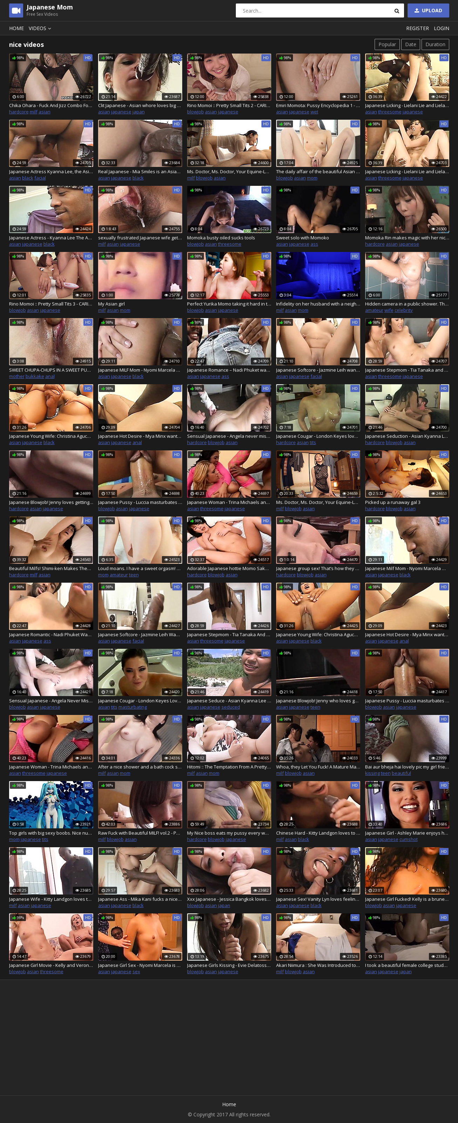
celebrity (404, 310)
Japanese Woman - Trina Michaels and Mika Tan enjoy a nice (51, 767)
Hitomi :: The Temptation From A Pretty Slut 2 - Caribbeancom (229, 767)
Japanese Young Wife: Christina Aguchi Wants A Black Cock (318, 634)
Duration (435, 44)
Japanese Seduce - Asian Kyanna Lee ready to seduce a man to (229, 700)
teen (134, 574)
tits (313, 442)
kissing (372, 773)
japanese (121, 111)
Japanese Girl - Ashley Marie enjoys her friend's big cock (407, 833)
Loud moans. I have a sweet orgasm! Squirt (140, 568)
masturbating (132, 707)
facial (40, 178)
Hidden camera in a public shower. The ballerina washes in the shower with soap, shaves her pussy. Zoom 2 (407, 304)
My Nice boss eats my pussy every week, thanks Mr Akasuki (229, 833)
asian (44, 111)
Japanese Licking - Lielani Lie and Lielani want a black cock (407, 105)
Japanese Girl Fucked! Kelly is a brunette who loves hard (407, 899)
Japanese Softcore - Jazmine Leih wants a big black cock (318, 370)
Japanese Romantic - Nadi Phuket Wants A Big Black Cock (51, 634)
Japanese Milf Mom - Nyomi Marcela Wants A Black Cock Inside (407, 568)
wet (314, 111)
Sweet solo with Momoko (302, 237)
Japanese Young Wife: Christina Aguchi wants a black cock (51, 436)
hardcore (19, 111)
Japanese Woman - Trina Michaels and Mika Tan (229, 502)
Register (417, 28)
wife (389, 310)
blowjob (195, 111)
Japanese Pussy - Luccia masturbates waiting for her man (140, 502)
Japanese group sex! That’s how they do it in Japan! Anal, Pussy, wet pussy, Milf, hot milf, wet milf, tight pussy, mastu (318, 568)
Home (16, 28)
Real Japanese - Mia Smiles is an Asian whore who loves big (140, 171)
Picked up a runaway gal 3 (393, 502)
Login (441, 28)
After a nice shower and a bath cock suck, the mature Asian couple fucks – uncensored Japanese (140, 767)
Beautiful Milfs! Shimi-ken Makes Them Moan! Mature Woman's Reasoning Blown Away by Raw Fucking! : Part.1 (51, 568)
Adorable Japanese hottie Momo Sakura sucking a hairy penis (229, 568)
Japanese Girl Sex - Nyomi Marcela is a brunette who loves (140, 965)
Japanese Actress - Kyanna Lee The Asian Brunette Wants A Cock (51, 237)
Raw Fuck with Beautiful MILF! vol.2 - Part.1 (140, 833)
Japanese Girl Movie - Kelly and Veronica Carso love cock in (51, 965)
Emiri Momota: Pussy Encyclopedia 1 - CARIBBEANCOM (318, 105)
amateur (374, 310)
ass (314, 244)
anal (50, 376)
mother (17, 376)
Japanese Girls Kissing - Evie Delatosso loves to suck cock (229, 965)
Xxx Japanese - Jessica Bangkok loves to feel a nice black (229, 899)
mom (312, 178)
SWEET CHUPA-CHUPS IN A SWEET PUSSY (51, 370)
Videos (41, 28)
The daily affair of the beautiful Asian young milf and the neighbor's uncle (318, 171)
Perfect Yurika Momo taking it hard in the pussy (229, 304)
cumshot (408, 839)
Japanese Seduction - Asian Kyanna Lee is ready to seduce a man (407, 436)
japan (138, 111)
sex (136, 971)
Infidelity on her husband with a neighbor (318, 304)
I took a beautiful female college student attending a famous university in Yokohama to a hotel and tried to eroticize (407, 965)
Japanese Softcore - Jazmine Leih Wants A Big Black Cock (140, 634)
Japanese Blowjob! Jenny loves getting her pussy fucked (51, 502)
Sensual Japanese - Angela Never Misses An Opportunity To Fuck (51, 700)
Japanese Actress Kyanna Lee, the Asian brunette (51, 171)
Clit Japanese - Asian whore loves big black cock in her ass (140, 105)
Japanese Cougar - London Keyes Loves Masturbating (140, 700)
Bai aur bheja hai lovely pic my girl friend (407, 767)
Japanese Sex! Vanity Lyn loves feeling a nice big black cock (318, 899)
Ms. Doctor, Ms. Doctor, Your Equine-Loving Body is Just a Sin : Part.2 (229, 171)
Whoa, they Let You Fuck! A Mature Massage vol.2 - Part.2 (318, 767)
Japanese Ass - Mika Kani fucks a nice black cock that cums (140, 899)
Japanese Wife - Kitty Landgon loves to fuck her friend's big (51, 899)
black (27, 178)
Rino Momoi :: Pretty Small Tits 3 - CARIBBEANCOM (51, 304)
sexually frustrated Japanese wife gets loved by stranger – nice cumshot (140, 237)
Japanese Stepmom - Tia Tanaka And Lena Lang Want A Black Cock (229, 634)
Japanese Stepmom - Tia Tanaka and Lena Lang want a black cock (407, 370)
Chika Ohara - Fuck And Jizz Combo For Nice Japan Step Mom (51, 105)
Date (410, 44)
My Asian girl (111, 304)
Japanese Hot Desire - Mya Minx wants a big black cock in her (140, 436)
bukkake (35, 376)
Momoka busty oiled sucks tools (221, 237)
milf (33, 111)
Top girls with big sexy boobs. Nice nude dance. (51, 833)
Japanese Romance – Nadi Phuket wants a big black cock (229, 370)
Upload (427, 10)
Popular (387, 44)
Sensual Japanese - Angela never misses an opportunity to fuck (229, 436)
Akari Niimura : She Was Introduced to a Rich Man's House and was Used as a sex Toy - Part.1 (318, 965)
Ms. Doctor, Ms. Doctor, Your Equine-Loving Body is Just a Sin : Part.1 (318, 502)
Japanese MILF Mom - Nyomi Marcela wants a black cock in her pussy (140, 370)
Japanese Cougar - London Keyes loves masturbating (318, 436)
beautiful (401, 773)
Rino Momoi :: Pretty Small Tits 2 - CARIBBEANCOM (229, 105)
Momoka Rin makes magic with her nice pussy (407, 237)
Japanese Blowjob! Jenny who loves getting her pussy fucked (318, 700)
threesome (390, 111)
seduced (230, 707)
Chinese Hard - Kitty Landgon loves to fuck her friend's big (318, 833)
